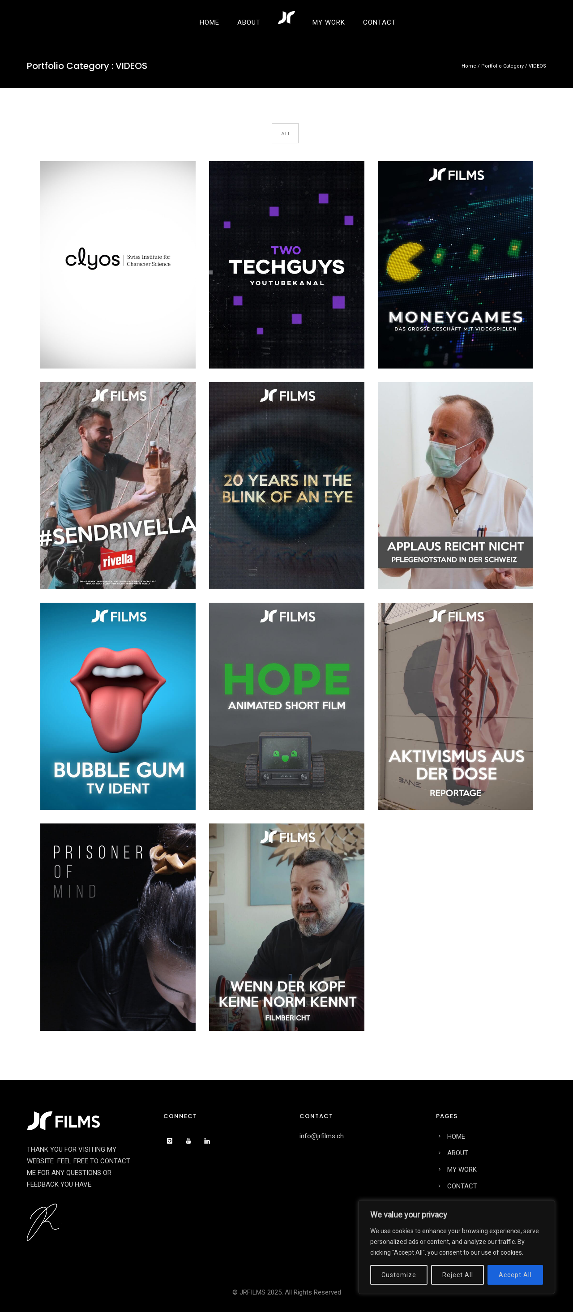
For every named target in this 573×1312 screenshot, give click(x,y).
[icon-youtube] (190, 1141)
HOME (209, 22)
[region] (456, 1247)
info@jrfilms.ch (321, 1136)
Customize (398, 1274)
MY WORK (328, 22)
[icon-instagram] (171, 1141)
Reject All (457, 1274)
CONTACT (379, 22)
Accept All (515, 1274)
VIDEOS (537, 66)
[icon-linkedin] (209, 1141)
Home (469, 66)
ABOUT (249, 22)
